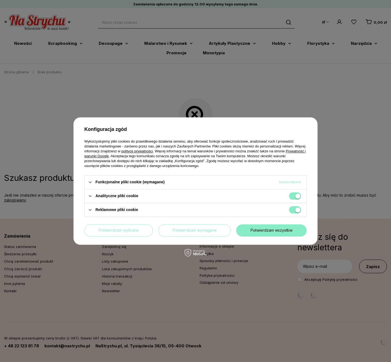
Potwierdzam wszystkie (272, 230)
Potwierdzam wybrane (119, 230)
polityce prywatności (137, 151)
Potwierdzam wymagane (195, 230)
